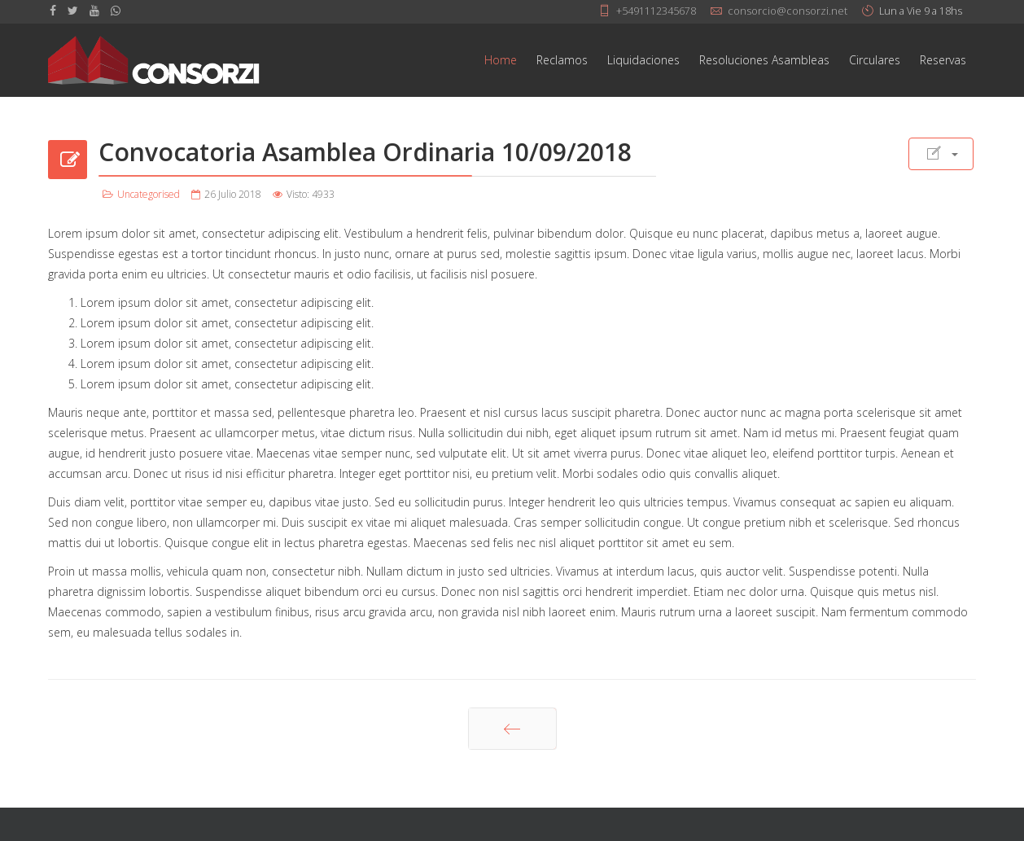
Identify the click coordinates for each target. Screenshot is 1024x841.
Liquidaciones (643, 60)
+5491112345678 (656, 11)
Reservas (943, 60)
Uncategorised (148, 194)
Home (500, 60)
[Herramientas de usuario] (941, 154)
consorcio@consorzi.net (787, 11)
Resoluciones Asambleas (764, 60)
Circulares (874, 60)
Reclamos (562, 60)
